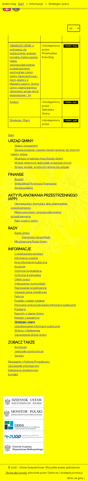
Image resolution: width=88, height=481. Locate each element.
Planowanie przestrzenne (30, 288)
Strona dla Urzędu (16, 472)
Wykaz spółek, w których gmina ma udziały (41, 167)
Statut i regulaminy (26, 145)
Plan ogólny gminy (26, 220)
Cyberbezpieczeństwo (28, 253)
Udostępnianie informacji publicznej (37, 326)
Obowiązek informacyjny (23, 366)
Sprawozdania (23, 187)
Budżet (18, 179)
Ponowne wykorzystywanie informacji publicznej (45, 305)
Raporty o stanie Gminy (29, 313)
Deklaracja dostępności (23, 370)
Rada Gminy (22, 233)
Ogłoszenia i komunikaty (30, 283)
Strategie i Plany (20, 120)
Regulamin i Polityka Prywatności (29, 361)
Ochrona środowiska (27, 275)
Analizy (14, 102)
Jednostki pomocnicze (28, 351)
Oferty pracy (22, 279)
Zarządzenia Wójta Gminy (30, 334)
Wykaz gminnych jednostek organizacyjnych (42, 162)
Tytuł (24, 38)
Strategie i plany (24, 322)
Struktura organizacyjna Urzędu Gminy (38, 158)
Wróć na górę (76, 478)
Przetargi (20, 309)
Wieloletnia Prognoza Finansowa (35, 183)
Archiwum (20, 347)
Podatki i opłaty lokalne (29, 300)
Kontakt (13, 374)
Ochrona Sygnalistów (28, 270)
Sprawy (19, 355)
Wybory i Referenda (27, 330)
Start (11, 135)
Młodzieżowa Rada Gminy (30, 241)
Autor (51, 38)
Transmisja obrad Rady (36, 237)
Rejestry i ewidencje (26, 317)
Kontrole (19, 266)
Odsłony (71, 38)
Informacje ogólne (26, 258)
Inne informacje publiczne (30, 262)
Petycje (19, 296)
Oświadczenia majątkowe (30, 292)
